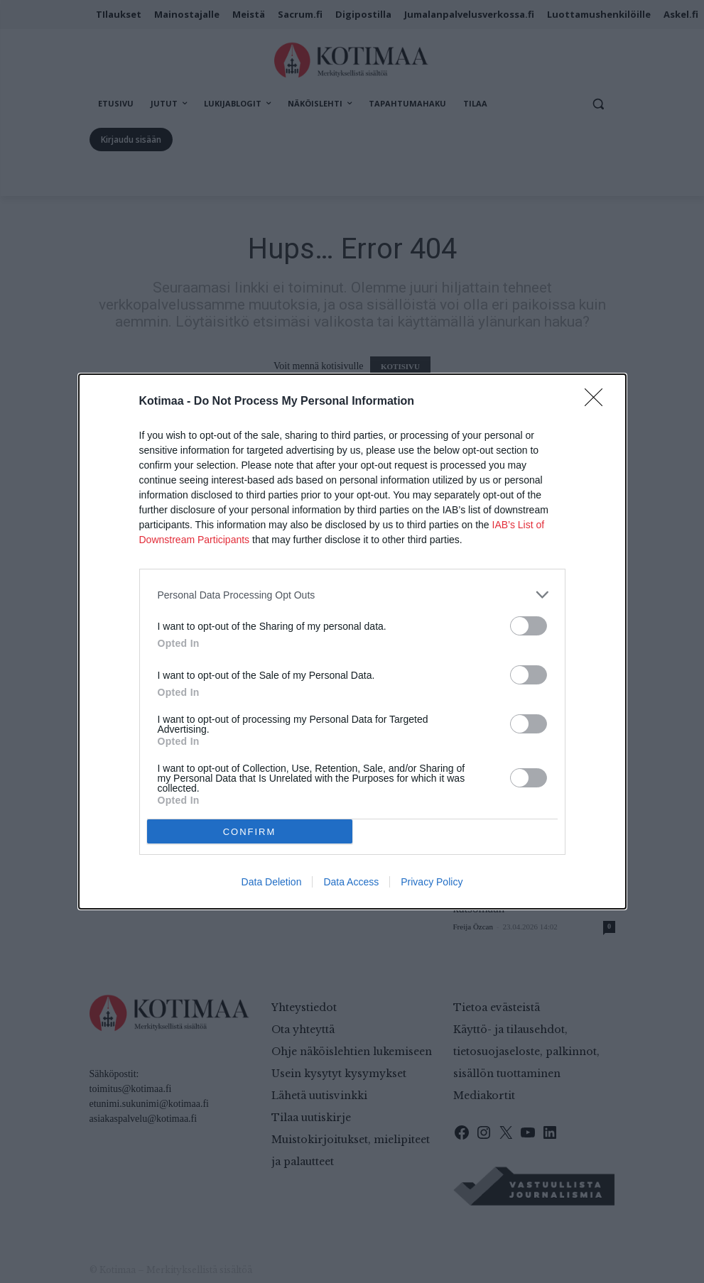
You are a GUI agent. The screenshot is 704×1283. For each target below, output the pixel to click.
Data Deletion (272, 882)
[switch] (528, 625)
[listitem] (352, 594)
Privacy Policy (431, 882)
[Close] (598, 401)
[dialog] (352, 641)
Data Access (351, 882)
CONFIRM (249, 831)
